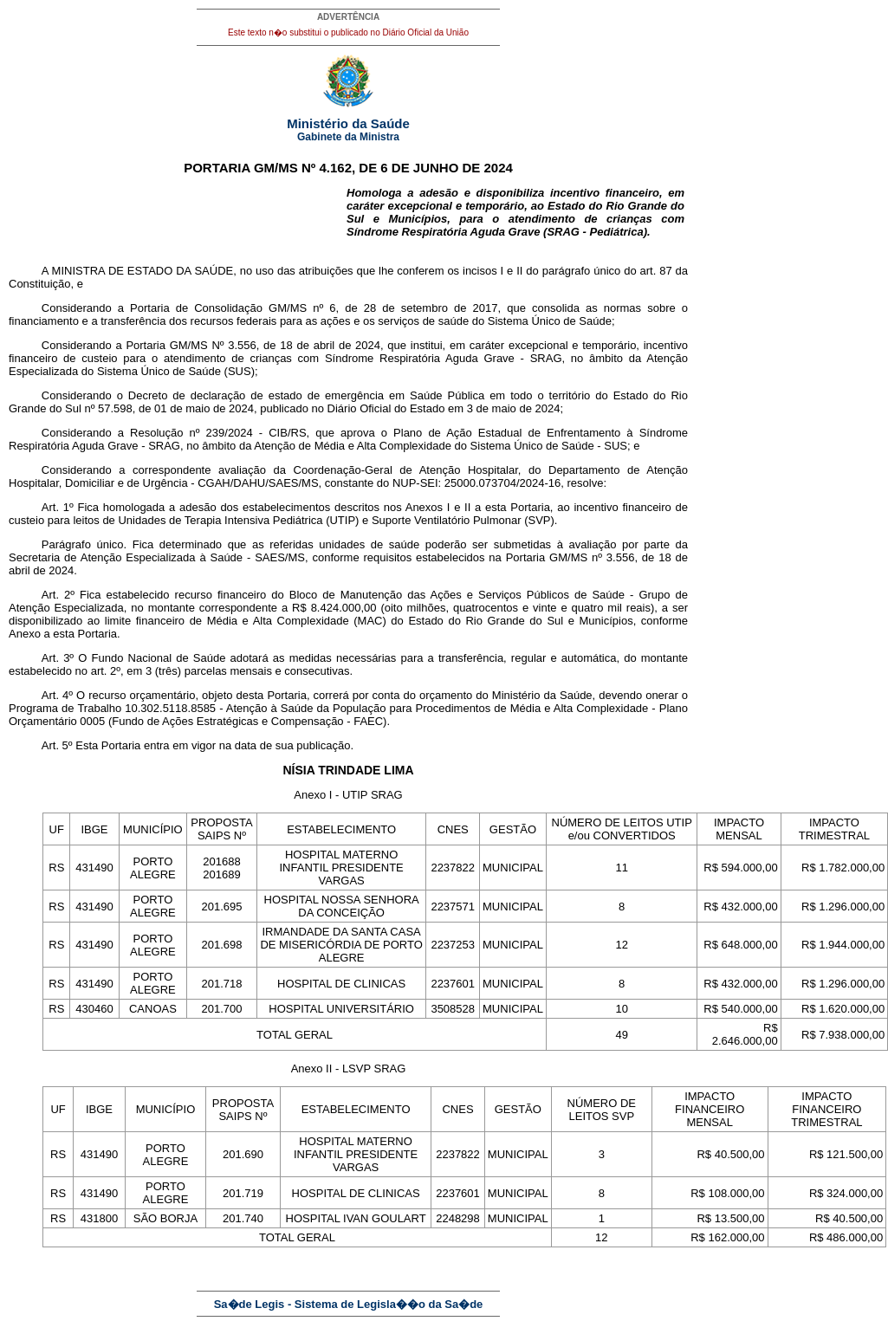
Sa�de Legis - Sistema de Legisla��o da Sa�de (348, 1304)
